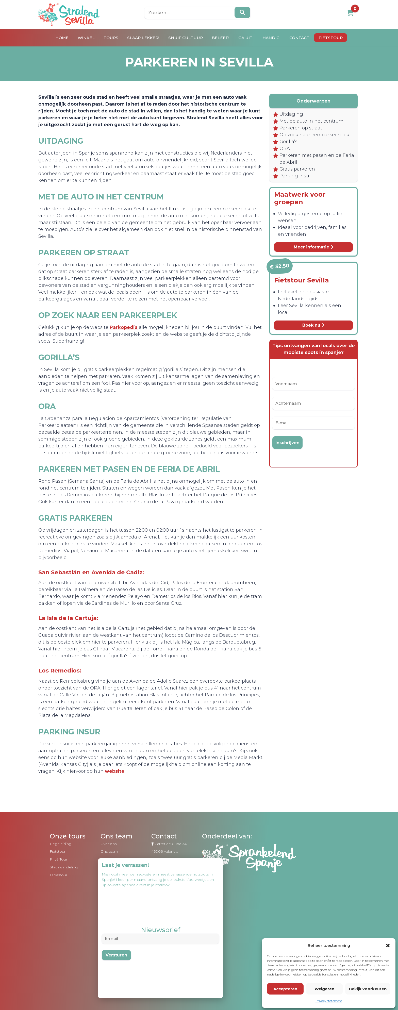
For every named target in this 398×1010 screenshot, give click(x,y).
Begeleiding (60, 871)
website (195, 798)
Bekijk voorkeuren (368, 988)
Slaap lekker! (141, 37)
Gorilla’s (286, 148)
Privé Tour (58, 886)
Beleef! (222, 37)
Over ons (108, 871)
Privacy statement (329, 1000)
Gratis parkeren (294, 176)
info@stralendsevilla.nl (174, 886)
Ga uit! (248, 37)
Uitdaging (288, 114)
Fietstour (338, 37)
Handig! (276, 37)
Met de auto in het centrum (309, 121)
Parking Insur (292, 183)
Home (54, 37)
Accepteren (285, 988)
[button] (387, 945)
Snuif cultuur (185, 37)
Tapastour (58, 902)
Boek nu (307, 332)
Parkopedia (134, 334)
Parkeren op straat (298, 128)
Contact (305, 37)
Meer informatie (307, 253)
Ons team (109, 879)
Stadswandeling (63, 894)
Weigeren (324, 988)
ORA (282, 155)
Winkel (80, 37)
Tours (106, 37)
